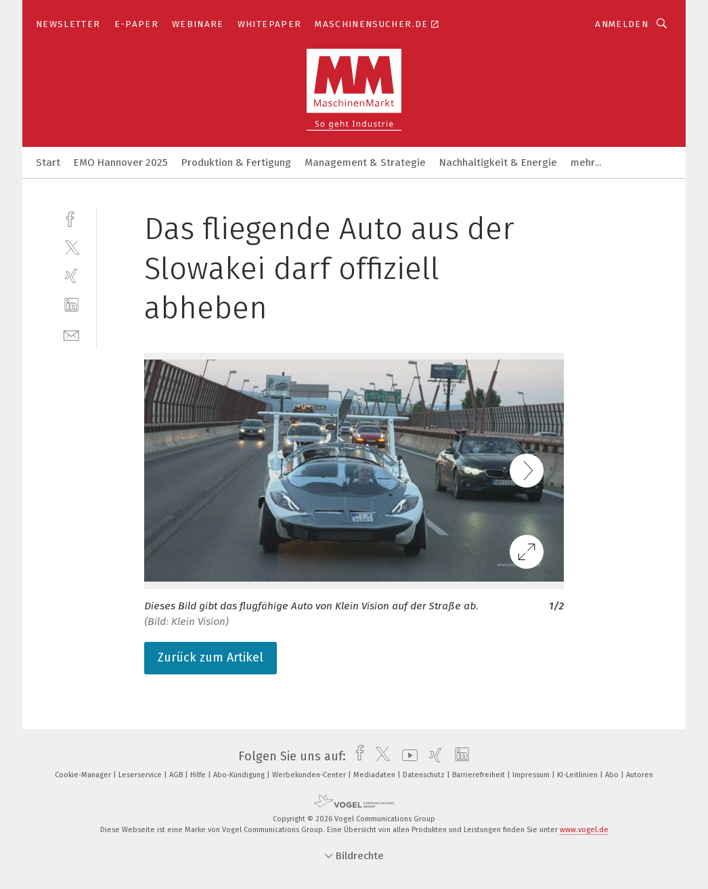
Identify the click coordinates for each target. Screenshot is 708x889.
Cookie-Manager (84, 775)
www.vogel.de (584, 829)
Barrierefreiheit (479, 775)
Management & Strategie (365, 162)
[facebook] (71, 217)
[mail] (71, 334)
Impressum (532, 775)
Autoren (639, 775)
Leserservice (141, 775)
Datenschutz (425, 775)
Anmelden (621, 24)
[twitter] (71, 246)
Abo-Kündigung (240, 775)
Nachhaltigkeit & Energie (498, 162)
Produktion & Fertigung (236, 162)
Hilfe (199, 775)
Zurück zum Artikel (210, 657)
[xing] (71, 275)
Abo (613, 775)
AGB (177, 775)
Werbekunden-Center (310, 775)
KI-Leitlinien (578, 775)
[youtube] (406, 756)
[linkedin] (71, 305)
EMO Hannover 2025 (121, 162)
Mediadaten (375, 775)
